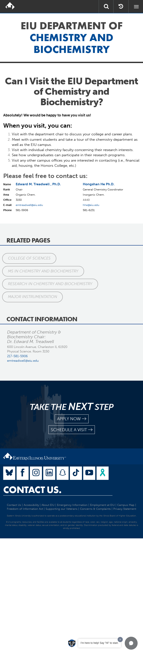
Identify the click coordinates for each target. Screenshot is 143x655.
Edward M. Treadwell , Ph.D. (38, 184)
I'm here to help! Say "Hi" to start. (99, 642)
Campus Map (125, 505)
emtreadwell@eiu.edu (29, 205)
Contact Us (14, 505)
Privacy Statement (124, 508)
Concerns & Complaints (95, 508)
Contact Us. (32, 490)
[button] (131, 643)
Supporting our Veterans (61, 508)
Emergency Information (72, 505)
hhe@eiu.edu (91, 205)
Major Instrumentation (32, 296)
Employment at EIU (102, 505)
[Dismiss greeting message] (120, 639)
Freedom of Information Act (25, 508)
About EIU (48, 505)
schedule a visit (71, 430)
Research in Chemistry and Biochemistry (50, 283)
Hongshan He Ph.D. (98, 184)
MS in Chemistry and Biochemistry (43, 271)
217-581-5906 (17, 356)
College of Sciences (29, 258)
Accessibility (31, 505)
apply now (71, 419)
